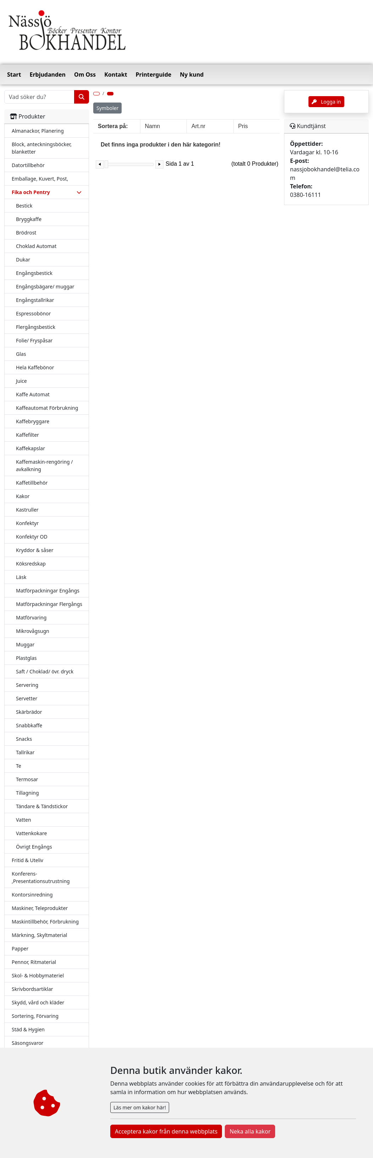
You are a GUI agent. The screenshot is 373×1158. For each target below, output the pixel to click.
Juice (21, 380)
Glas (21, 354)
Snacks (24, 738)
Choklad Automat (36, 246)
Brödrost (26, 232)
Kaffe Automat (33, 394)
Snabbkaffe (29, 725)
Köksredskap (31, 563)
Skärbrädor (29, 711)
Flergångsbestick (35, 327)
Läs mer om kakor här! (139, 1107)
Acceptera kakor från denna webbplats (166, 1131)
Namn (152, 126)
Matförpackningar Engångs (47, 590)
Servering (27, 685)
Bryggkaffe (28, 219)
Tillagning (27, 792)
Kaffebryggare (32, 421)
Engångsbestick (34, 273)
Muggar (25, 644)
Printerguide (154, 74)
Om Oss (85, 74)
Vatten (23, 819)
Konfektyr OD (32, 536)
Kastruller (27, 509)
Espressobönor (33, 313)
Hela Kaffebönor (35, 367)
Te (18, 765)
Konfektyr (27, 523)
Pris (243, 126)
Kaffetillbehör (32, 482)
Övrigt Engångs (34, 846)
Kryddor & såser (35, 550)
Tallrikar (25, 752)
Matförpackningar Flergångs (49, 604)
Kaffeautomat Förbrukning (47, 407)
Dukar (23, 259)
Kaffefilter (27, 434)
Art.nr (198, 126)
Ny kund (192, 74)
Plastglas (26, 658)
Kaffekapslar (30, 448)
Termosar (27, 779)
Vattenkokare (31, 833)
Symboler (107, 108)
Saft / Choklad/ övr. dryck (44, 671)
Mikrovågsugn (32, 631)
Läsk (21, 577)
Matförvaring (31, 617)
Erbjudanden (47, 74)
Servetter (26, 698)
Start (14, 74)
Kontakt (115, 74)
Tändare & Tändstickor (42, 806)
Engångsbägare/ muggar (45, 286)
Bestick (24, 205)
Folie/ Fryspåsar (34, 340)
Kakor (22, 496)
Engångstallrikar (35, 300)
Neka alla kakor (250, 1131)
